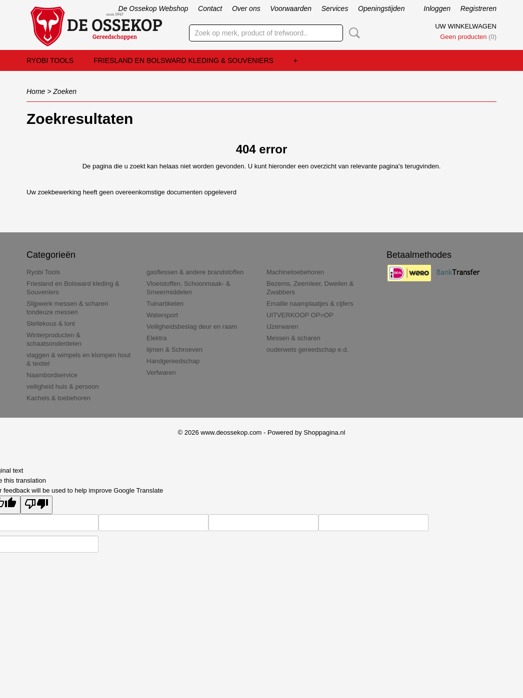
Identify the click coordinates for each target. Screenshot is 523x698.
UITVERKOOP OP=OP (300, 315)
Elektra (156, 338)
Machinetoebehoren (295, 272)
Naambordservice (52, 375)
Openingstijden (381, 8)
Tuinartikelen (165, 303)
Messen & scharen (293, 338)
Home (35, 91)
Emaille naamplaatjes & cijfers (309, 303)
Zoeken (352, 32)
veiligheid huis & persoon (62, 386)
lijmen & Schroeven (174, 349)
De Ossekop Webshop (153, 8)
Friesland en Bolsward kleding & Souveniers (184, 60)
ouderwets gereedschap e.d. (307, 349)
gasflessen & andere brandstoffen (195, 272)
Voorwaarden (291, 8)
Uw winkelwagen (465, 26)
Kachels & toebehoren (58, 398)
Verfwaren (161, 372)
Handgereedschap (173, 361)
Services (335, 8)
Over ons (246, 8)
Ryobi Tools (50, 60)
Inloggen (437, 8)
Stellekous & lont (50, 323)
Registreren (478, 8)
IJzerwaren (282, 326)
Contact (210, 8)
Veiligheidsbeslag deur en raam (191, 326)
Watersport (162, 315)
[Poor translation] (36, 505)
